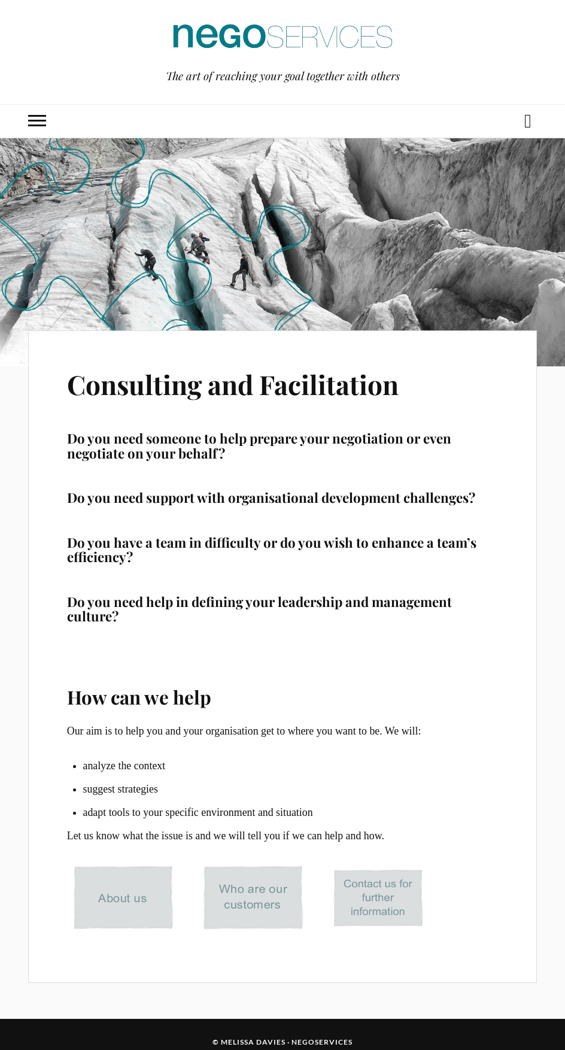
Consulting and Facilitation (233, 384)
